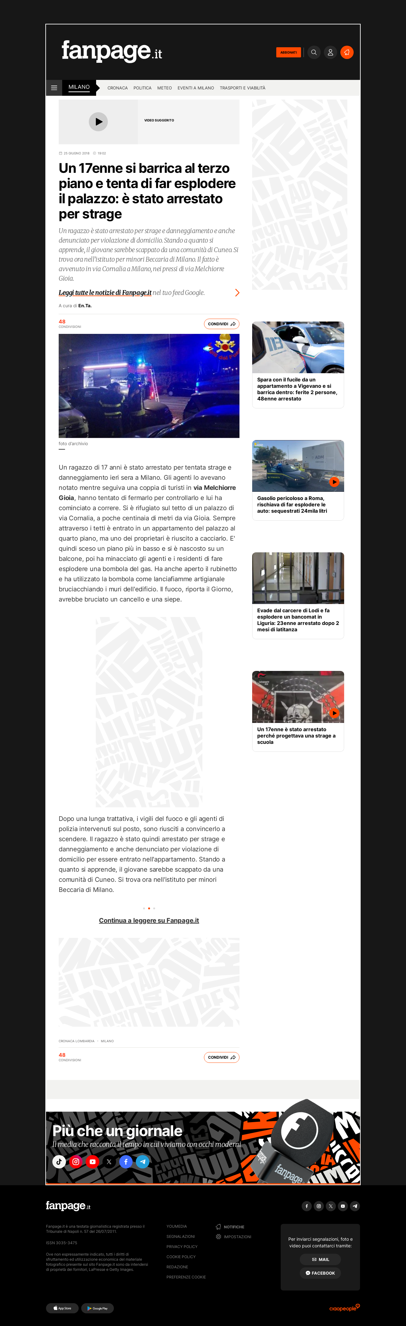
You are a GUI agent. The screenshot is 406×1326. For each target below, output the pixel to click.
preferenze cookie (186, 1277)
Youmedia (177, 1226)
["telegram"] (148, 1162)
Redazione (177, 1266)
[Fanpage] (68, 1206)
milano (79, 87)
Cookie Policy (181, 1256)
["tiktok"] (59, 1162)
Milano (107, 1041)
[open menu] (54, 88)
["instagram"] (77, 1162)
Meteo (164, 87)
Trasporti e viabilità (242, 87)
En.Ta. (85, 306)
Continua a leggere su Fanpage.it (149, 920)
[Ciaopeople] (345, 1309)
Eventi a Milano (196, 87)
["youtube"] (95, 1162)
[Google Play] (97, 1308)
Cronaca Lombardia (77, 1041)
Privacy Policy (182, 1246)
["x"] (113, 1162)
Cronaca (118, 87)
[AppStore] (62, 1308)
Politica (143, 87)
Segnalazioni (181, 1236)
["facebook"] (130, 1162)
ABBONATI (288, 52)
